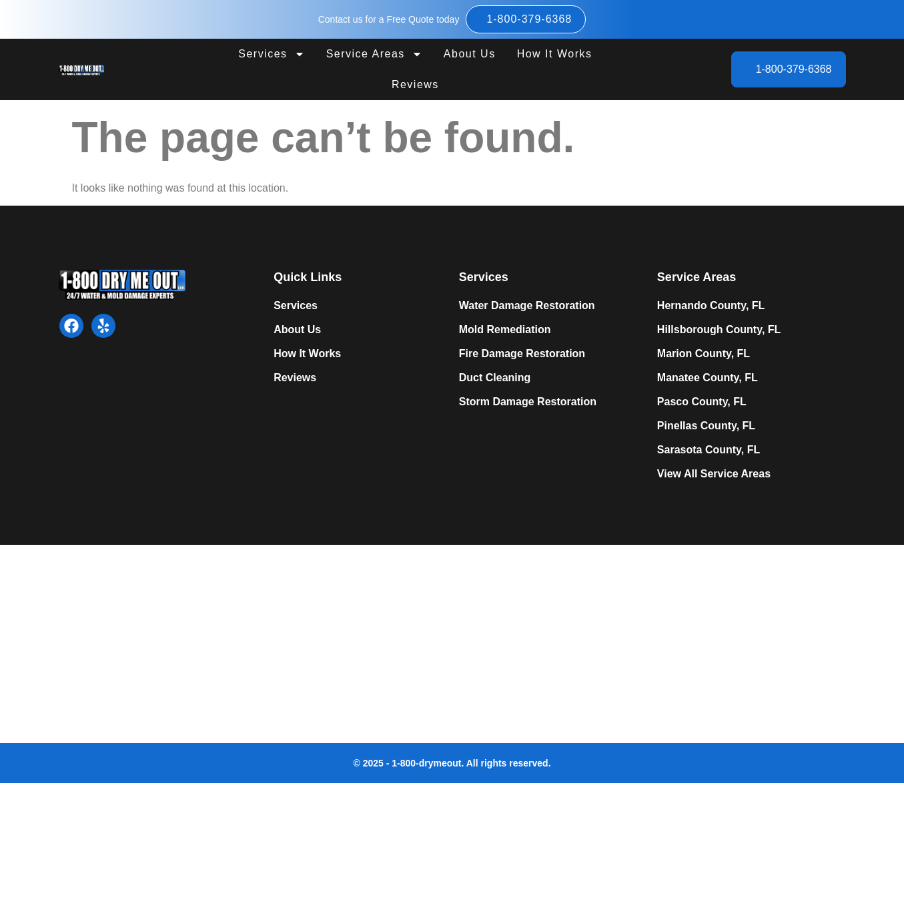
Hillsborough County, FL (719, 329)
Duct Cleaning (495, 377)
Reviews (415, 84)
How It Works (554, 53)
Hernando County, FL (711, 305)
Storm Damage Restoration (527, 401)
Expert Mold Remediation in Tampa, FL (255, 641)
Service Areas (374, 54)
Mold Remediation (505, 329)
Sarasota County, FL (708, 449)
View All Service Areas (714, 473)
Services (271, 54)
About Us (470, 53)
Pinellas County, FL (706, 425)
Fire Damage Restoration (522, 353)
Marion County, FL (703, 353)
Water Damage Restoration (527, 305)
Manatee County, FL (707, 377)
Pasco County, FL (702, 401)
